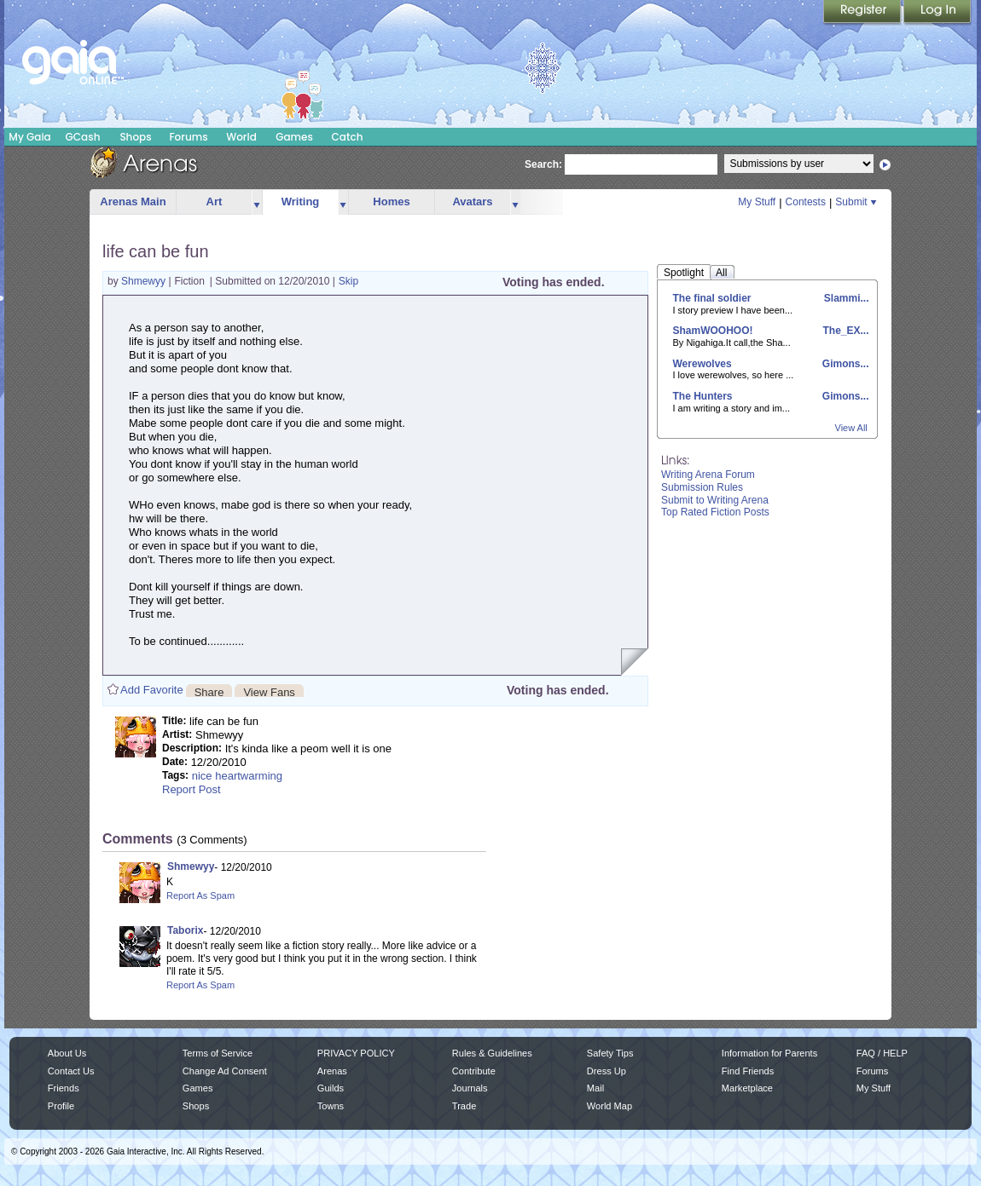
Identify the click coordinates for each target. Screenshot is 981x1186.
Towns (330, 1106)
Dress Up (606, 1071)
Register (863, 13)
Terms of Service (218, 1053)
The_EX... (844, 331)
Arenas (332, 1071)
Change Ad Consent (225, 1071)
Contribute (474, 1071)
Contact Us (71, 1071)
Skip (348, 281)
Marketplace (747, 1088)
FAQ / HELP (882, 1053)
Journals (470, 1088)
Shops (135, 137)
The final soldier (712, 298)
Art (214, 201)
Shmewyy (144, 281)
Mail (595, 1088)
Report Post (191, 789)
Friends (63, 1088)
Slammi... (844, 298)
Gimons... (843, 364)
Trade (464, 1106)
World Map (609, 1106)
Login (937, 13)
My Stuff (756, 202)
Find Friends (748, 1071)
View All (851, 428)
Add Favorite (151, 689)
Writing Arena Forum (708, 475)
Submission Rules (702, 487)
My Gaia (29, 137)
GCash (83, 137)
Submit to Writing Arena (715, 500)
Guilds (330, 1088)
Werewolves (702, 364)
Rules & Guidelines (492, 1053)
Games (294, 137)
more (257, 202)
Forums (188, 137)
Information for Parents (769, 1053)
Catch (347, 137)
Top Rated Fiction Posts (715, 512)
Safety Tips (610, 1053)
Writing (301, 201)
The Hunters (703, 396)
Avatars (472, 201)
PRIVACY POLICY (356, 1053)
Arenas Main (132, 201)
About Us (67, 1053)
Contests (806, 202)
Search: (543, 164)
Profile (61, 1106)
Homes (391, 201)
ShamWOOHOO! (713, 331)
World (241, 137)
